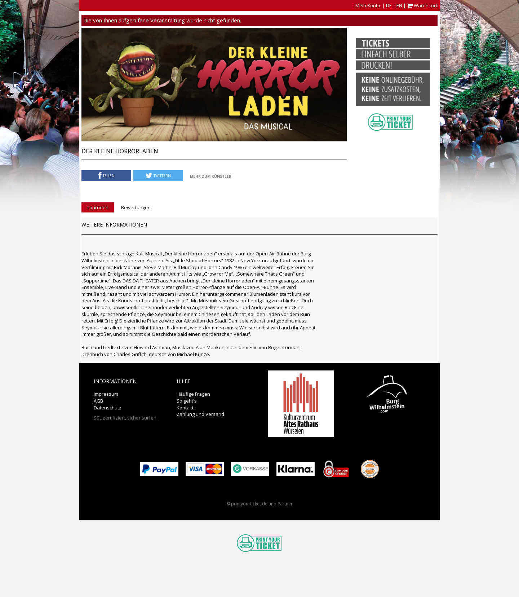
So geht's (187, 401)
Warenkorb (423, 5)
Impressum (106, 394)
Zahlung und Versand (200, 414)
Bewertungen (136, 207)
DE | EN (394, 5)
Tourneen (97, 207)
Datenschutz (107, 407)
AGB (98, 401)
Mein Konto (367, 5)
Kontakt (185, 407)
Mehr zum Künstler (210, 176)
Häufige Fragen (193, 394)
